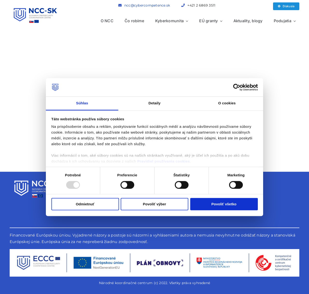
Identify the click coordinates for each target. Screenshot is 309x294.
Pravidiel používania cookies (163, 161)
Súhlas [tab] (82, 103)
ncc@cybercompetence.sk (147, 5)
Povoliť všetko (224, 204)
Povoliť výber (154, 204)
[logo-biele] (37, 178)
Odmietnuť (85, 204)
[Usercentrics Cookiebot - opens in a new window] (237, 87)
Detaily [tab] (154, 103)
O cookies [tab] (227, 103)
